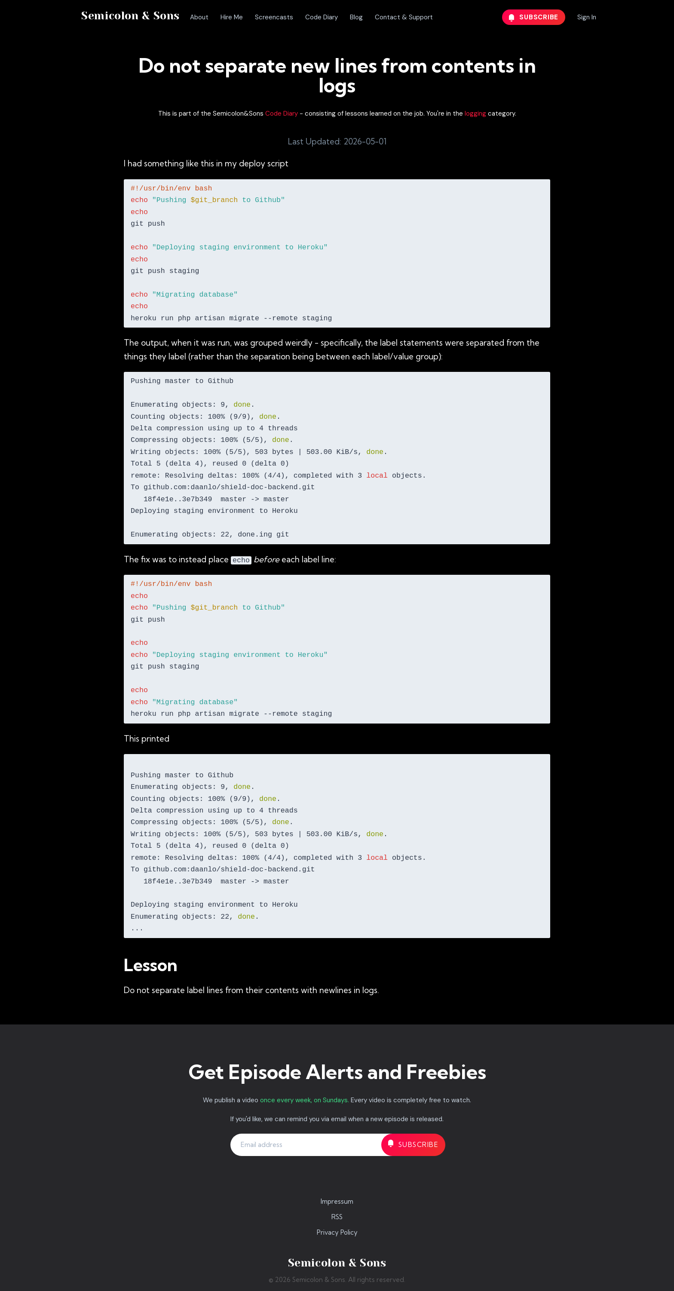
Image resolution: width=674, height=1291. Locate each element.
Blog (356, 17)
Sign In (586, 17)
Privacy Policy (337, 1232)
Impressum (337, 1201)
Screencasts (274, 17)
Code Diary (321, 17)
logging (475, 113)
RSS (337, 1217)
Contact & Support (404, 17)
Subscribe (534, 17)
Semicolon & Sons (130, 15)
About (199, 17)
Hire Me (232, 17)
